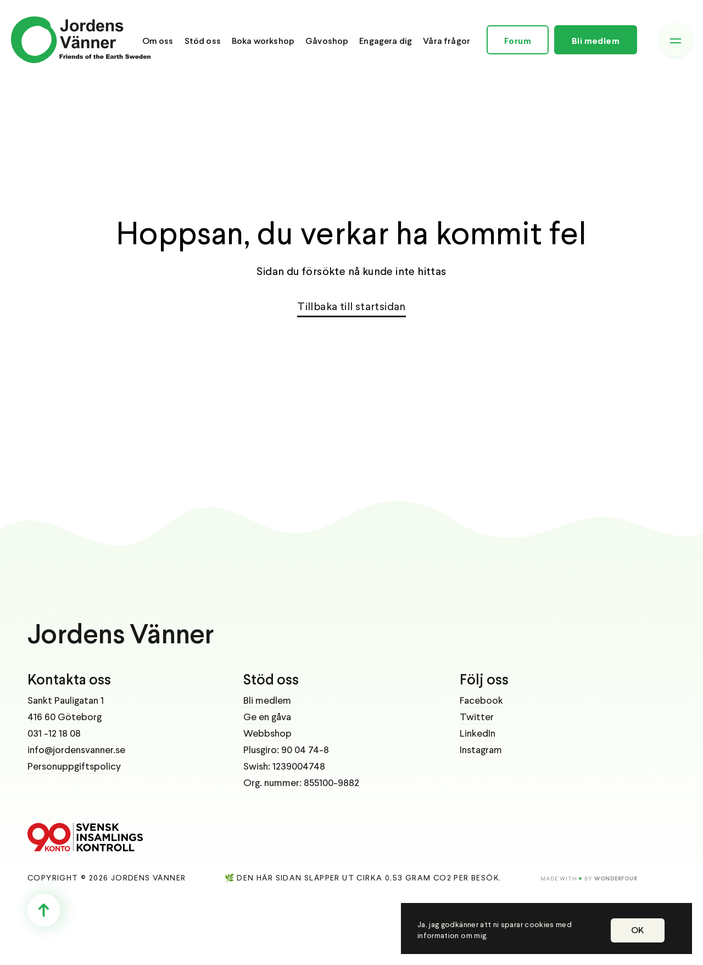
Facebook (481, 701)
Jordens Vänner (120, 636)
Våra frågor (446, 41)
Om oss (158, 41)
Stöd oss (203, 41)
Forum (517, 41)
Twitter (477, 717)
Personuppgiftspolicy (74, 767)
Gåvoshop (326, 41)
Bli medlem (596, 41)
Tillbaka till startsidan (351, 307)
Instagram (481, 750)
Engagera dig (385, 41)
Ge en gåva (267, 717)
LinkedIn (477, 734)
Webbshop (267, 734)
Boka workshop (263, 41)
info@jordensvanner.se (76, 750)
